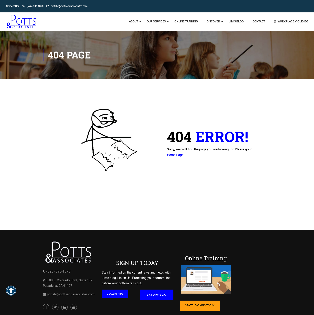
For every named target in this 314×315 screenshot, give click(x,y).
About (133, 21)
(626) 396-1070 (35, 6)
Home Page (175, 155)
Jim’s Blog (236, 21)
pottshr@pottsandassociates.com (69, 6)
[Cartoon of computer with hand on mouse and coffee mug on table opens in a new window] (206, 279)
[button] (11, 293)
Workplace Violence (291, 22)
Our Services (156, 21)
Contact (259, 21)
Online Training (186, 21)
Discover (213, 21)
